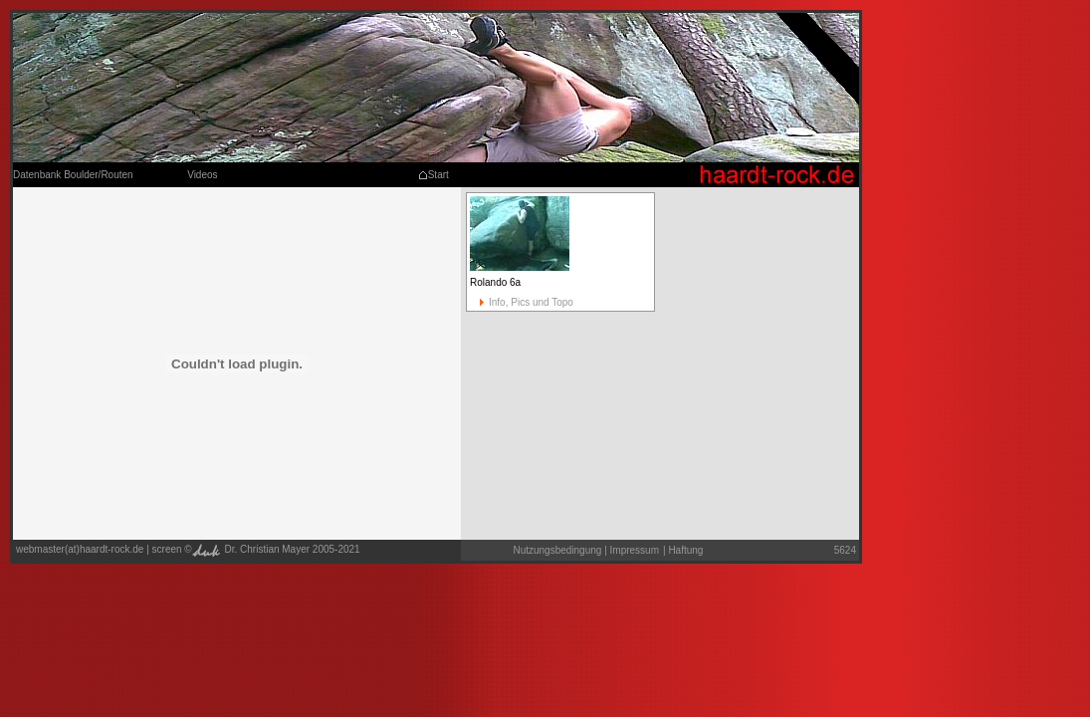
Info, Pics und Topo (521, 302)
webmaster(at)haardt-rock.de (79, 549)
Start (433, 174)
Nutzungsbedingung (557, 550)
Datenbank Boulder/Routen (73, 174)
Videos (202, 174)
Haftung (683, 550)
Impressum (634, 550)
